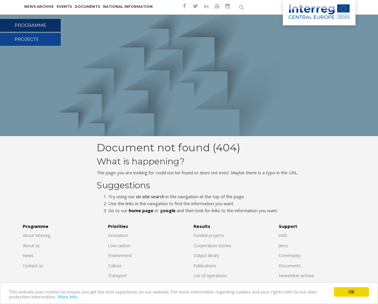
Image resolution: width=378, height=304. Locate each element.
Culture (114, 265)
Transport (117, 275)
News (28, 255)
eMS (283, 235)
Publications (205, 265)
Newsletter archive (296, 275)
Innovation (118, 235)
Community (290, 255)
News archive (39, 6)
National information (128, 6)
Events (64, 6)
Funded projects (209, 235)
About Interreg (36, 235)
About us (31, 245)
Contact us (33, 265)
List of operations (210, 275)
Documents (87, 6)
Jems (283, 245)
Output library (206, 255)
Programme (30, 25)
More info (67, 297)
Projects (27, 39)
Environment (120, 255)
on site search (150, 196)
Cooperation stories (212, 245)
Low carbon (119, 245)
